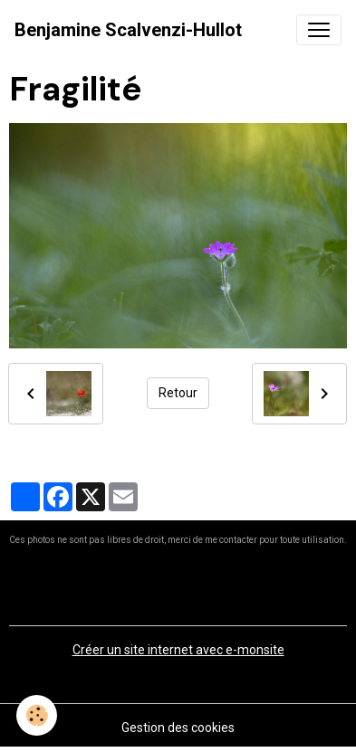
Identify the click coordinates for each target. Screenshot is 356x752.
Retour (178, 393)
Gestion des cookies (178, 727)
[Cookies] (36, 715)
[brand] (128, 29)
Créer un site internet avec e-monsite (178, 650)
